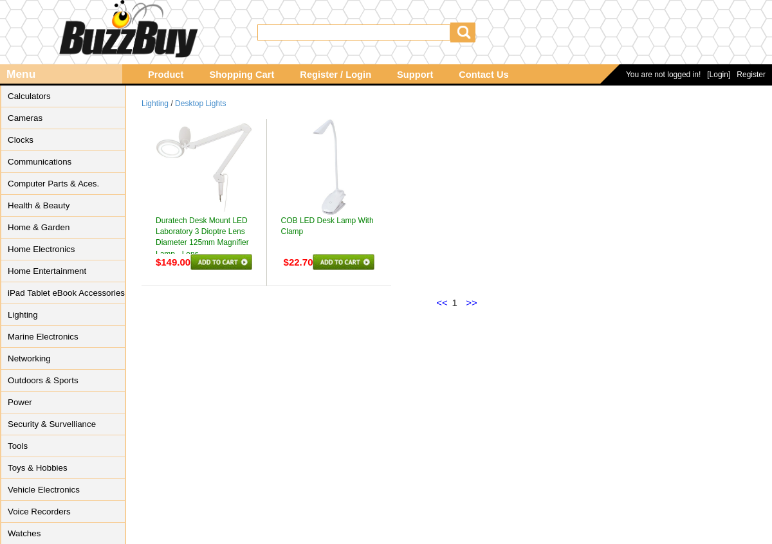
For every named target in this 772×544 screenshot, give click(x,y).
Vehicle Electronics (44, 489)
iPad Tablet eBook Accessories (66, 293)
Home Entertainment (47, 271)
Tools (18, 446)
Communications (39, 162)
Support (415, 74)
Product (165, 74)
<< (442, 302)
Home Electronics (41, 249)
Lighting (23, 315)
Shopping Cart (241, 74)
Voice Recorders (39, 511)
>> (471, 302)
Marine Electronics (43, 336)
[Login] (718, 74)
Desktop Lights (200, 103)
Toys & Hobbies (38, 468)
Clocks (20, 140)
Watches (24, 533)
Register (751, 74)
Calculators (29, 96)
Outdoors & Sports (43, 380)
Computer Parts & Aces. (53, 183)
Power (20, 402)
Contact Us (483, 74)
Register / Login (335, 74)
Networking (29, 358)
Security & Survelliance (52, 424)
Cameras (25, 118)
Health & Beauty (38, 205)
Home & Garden (38, 227)
